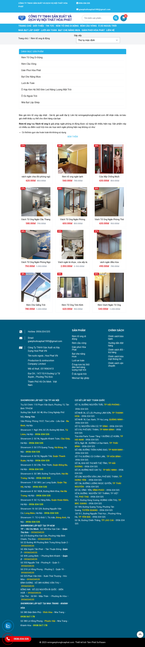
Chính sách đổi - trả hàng (116, 351)
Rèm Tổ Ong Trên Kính (72, 305)
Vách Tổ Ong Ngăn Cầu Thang (35, 219)
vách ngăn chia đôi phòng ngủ (36, 176)
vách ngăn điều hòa (109, 262)
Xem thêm (72, 136)
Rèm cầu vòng (28, 63)
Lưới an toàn (28, 83)
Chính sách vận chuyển (115, 364)
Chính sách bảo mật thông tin (116, 357)
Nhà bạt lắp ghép (30, 102)
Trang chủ (23, 38)
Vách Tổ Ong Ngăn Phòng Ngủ (35, 262)
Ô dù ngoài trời (29, 96)
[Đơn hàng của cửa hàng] (98, 40)
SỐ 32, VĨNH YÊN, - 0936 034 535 (97, 490)
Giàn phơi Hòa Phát (31, 70)
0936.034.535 (83, 3)
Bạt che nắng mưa (31, 76)
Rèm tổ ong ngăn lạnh (72, 176)
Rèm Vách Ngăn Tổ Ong (109, 305)
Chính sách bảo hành (116, 337)
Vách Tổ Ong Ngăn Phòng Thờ (109, 219)
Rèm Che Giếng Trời (35, 305)
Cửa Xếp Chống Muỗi (109, 176)
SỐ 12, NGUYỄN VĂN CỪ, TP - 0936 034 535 (99, 426)
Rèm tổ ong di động (40, 38)
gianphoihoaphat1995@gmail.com (93, 9)
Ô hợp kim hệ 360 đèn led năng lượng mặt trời (46, 89)
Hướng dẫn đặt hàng (115, 344)
